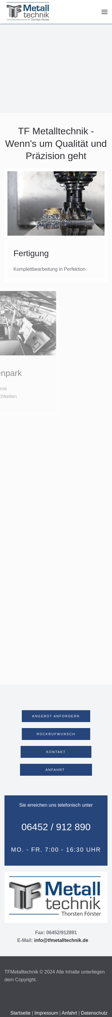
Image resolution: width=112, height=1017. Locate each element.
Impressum (46, 1013)
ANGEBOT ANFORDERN (56, 716)
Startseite (21, 1013)
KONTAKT (56, 752)
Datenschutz (94, 1013)
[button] (105, 12)
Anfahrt (69, 1013)
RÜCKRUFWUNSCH (56, 734)
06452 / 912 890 (56, 827)
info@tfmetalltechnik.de (61, 940)
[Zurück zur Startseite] (28, 12)
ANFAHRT (56, 770)
